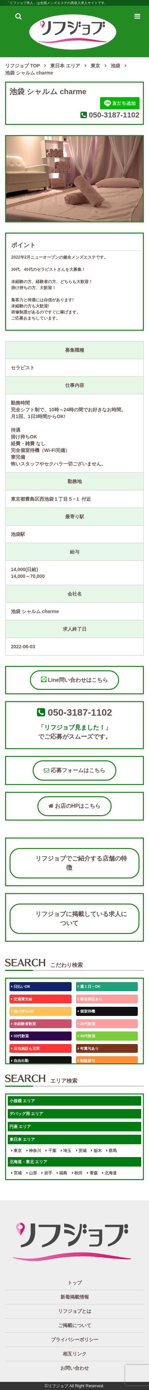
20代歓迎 (86, 1024)
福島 (62, 1173)
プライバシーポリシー (74, 1339)
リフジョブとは (74, 1311)
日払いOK (21, 986)
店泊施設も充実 (25, 1048)
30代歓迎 (20, 1036)
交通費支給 (21, 999)
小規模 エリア (22, 1101)
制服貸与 (86, 1061)
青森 (92, 1173)
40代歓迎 (86, 1036)
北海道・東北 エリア (28, 1161)
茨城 (81, 1150)
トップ (75, 1282)
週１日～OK (89, 986)
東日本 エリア (22, 1139)
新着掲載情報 (74, 1297)
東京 (16, 1150)
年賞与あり (88, 1048)
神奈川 (33, 1150)
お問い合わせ (74, 1368)
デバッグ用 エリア (26, 1113)
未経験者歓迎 (23, 1024)
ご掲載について (74, 1325)
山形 (31, 1173)
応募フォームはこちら (74, 770)
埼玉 (66, 1150)
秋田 (77, 1173)
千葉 (50, 1150)
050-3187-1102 (114, 115)
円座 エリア (20, 1126)
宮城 (16, 1173)
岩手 (46, 1173)
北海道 (109, 1173)
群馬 (111, 1150)
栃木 (96, 1150)
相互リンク (75, 1353)
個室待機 (86, 1011)
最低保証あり (90, 999)
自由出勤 (20, 1061)
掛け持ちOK (22, 1011)
